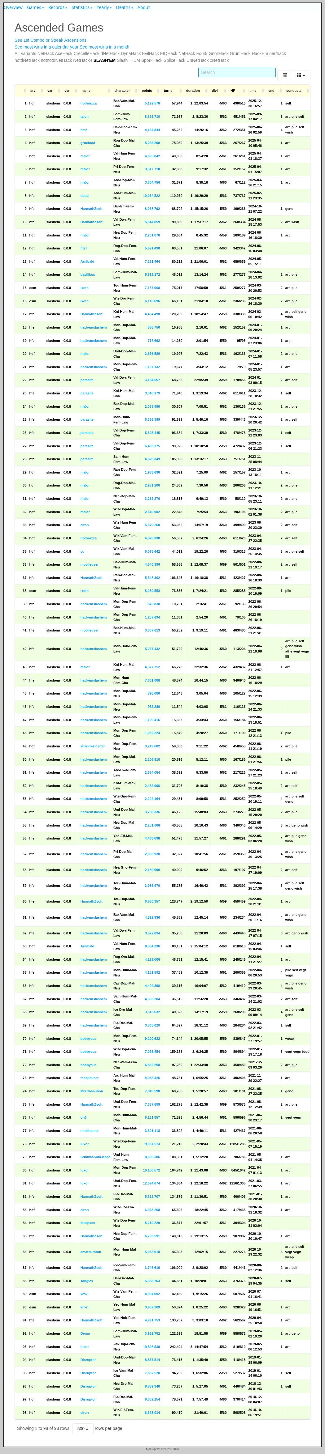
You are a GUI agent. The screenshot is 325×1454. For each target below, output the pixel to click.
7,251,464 (152, 261)
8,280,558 (152, 591)
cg (83, 551)
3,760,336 (152, 812)
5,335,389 (152, 419)
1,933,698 (152, 472)
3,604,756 (152, 182)
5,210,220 (152, 1223)
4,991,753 (152, 1320)
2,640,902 (152, 512)
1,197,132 (152, 367)
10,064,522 (151, 196)
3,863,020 (152, 1025)
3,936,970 (152, 885)
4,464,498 (152, 314)
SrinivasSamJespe (96, 1157)
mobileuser (90, 564)
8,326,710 (152, 116)
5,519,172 (152, 274)
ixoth (85, 288)
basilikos (88, 274)
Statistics (81, 7)
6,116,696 (152, 301)
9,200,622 (152, 1038)
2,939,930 (152, 854)
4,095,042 (152, 156)
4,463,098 (152, 838)
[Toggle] (284, 75)
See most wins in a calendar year (46, 47)
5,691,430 (152, 248)
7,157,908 (152, 288)
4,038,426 (152, 1078)
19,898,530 (151, 1347)
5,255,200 (152, 143)
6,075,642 (152, 551)
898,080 (154, 693)
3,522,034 (152, 933)
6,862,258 (152, 1065)
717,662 (154, 340)
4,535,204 (152, 999)
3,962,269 (152, 1307)
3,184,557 (152, 380)
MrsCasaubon (92, 1091)
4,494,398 (152, 986)
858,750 (154, 327)
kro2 (84, 1294)
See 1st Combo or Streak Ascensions (50, 40)
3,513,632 (152, 1012)
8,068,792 (152, 208)
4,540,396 (152, 564)
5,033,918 (152, 1252)
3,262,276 (152, 498)
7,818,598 (152, 1091)
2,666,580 (152, 353)
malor (85, 156)
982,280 (154, 706)
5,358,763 (152, 1281)
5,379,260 (152, 525)
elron (85, 525)
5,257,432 (152, 649)
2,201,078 (152, 235)
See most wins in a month (104, 47)
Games (34, 7)
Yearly (103, 7)
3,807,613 (152, 630)
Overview (13, 7)
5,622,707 (152, 1196)
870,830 (154, 604)
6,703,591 (152, 1236)
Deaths (123, 7)
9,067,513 (152, 1144)
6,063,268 (152, 1210)
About (144, 7)
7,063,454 (152, 1051)
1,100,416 (152, 720)
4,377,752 (152, 667)
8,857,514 (152, 1360)
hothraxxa (89, 103)
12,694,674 (151, 1183)
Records (56, 7)
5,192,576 (152, 103)
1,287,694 (152, 617)
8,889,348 (152, 1386)
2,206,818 (152, 759)
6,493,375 (152, 446)
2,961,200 (152, 485)
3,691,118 (152, 1131)
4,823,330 (152, 538)
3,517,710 (152, 169)
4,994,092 (152, 1294)
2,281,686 (152, 825)
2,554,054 (152, 772)
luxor (85, 1144)
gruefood (88, 143)
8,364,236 (152, 946)
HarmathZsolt (92, 208)
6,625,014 (152, 1412)
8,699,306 (152, 1157)
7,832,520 (152, 1373)
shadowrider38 (93, 746)
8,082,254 (152, 1399)
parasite (87, 380)
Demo (85, 1333)
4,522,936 (152, 917)
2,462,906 (152, 786)
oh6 (84, 1117)
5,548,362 (152, 578)
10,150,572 (151, 1170)
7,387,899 (152, 1104)
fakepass (88, 1223)
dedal (85, 196)
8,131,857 (152, 1117)
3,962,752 (152, 1333)
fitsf (84, 130)
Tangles (87, 1281)
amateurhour (91, 1252)
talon (85, 116)
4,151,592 (152, 972)
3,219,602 (152, 746)
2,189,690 (152, 870)
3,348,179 (152, 393)
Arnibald (87, 261)
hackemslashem (94, 327)
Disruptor (88, 1360)
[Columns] (301, 75)
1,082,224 (152, 733)
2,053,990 (152, 406)
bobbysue (89, 1038)
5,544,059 (152, 222)
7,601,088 (152, 680)
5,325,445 (152, 433)
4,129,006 (152, 959)
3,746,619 (152, 1267)
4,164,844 (152, 130)
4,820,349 (152, 459)
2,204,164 (152, 799)
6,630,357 (152, 901)
